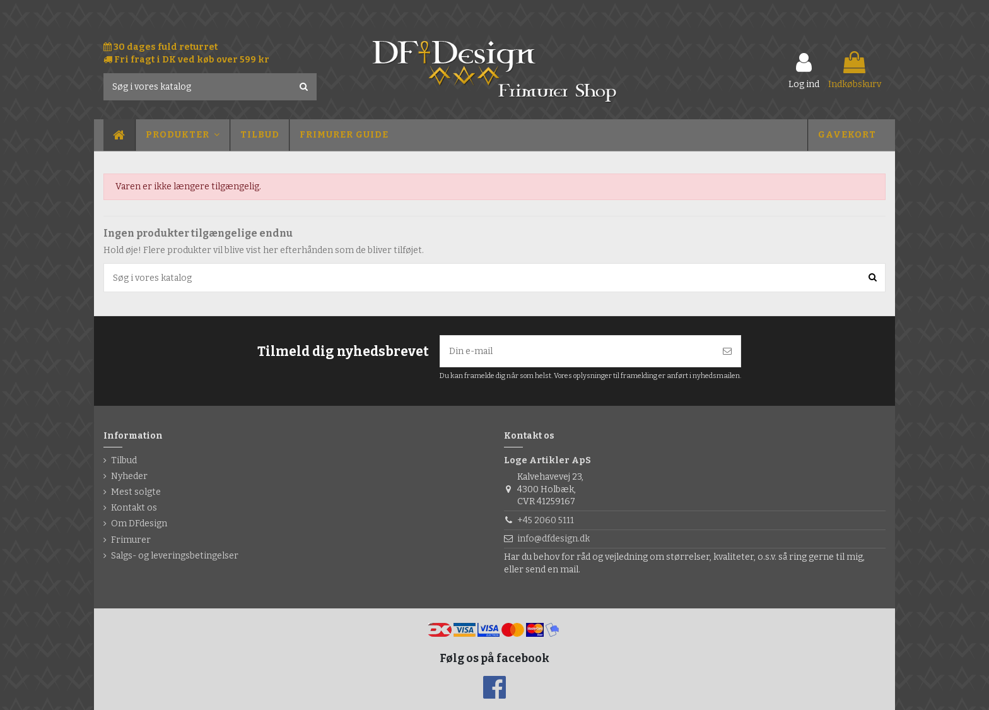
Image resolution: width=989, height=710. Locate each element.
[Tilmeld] (727, 351)
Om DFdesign (139, 523)
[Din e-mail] (577, 351)
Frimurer (131, 540)
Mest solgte (136, 492)
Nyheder (129, 476)
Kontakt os (134, 507)
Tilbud (124, 460)
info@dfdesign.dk (553, 538)
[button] (182, 135)
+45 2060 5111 (545, 520)
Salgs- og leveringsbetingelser (174, 555)
